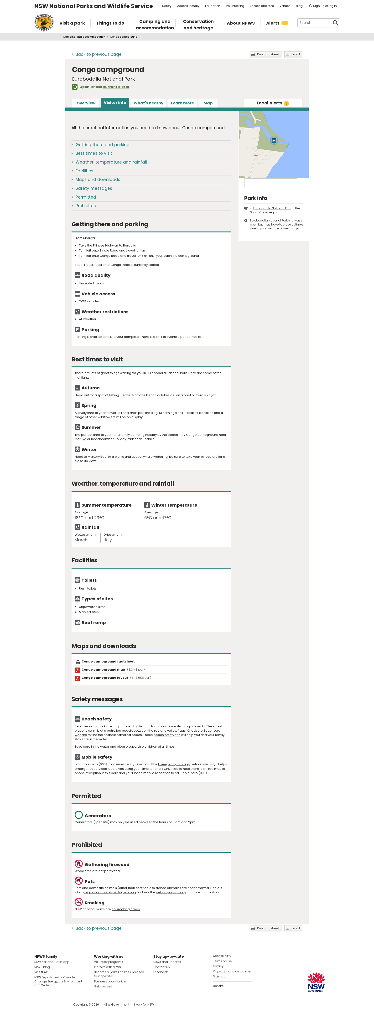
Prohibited (86, 206)
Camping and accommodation (84, 37)
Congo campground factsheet (108, 661)
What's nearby (148, 103)
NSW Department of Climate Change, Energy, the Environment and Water (58, 981)
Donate (218, 986)
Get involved (103, 986)
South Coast (259, 212)
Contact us (161, 967)
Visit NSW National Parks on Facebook (38, 1004)
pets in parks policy (171, 892)
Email (295, 54)
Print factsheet (268, 54)
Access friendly (188, 6)
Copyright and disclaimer (232, 971)
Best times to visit (94, 153)
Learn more (182, 103)
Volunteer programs (108, 962)
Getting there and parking (103, 145)
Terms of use (222, 961)
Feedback (160, 972)
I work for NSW (144, 1004)
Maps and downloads (98, 179)
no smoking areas (126, 909)
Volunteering (235, 6)
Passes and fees (262, 6)
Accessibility (222, 956)
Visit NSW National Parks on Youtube (59, 1004)
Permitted (86, 197)
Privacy (218, 966)
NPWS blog (42, 967)
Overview (86, 103)
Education (212, 6)
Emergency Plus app (174, 764)
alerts (273, 103)
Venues (285, 6)
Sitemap (219, 976)
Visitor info (115, 102)
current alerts (116, 86)
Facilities (84, 171)
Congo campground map (113, 669)
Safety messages (94, 188)
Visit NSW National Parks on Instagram (49, 1004)
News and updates (167, 962)
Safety (166, 6)
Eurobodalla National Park (272, 208)
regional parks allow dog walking (110, 892)
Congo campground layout (116, 677)
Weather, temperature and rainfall (111, 162)
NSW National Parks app (51, 962)
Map (208, 103)
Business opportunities (110, 981)
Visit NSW (41, 972)
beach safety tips (167, 735)
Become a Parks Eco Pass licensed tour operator (119, 974)
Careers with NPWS (107, 967)
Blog (299, 6)
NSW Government (116, 1004)
